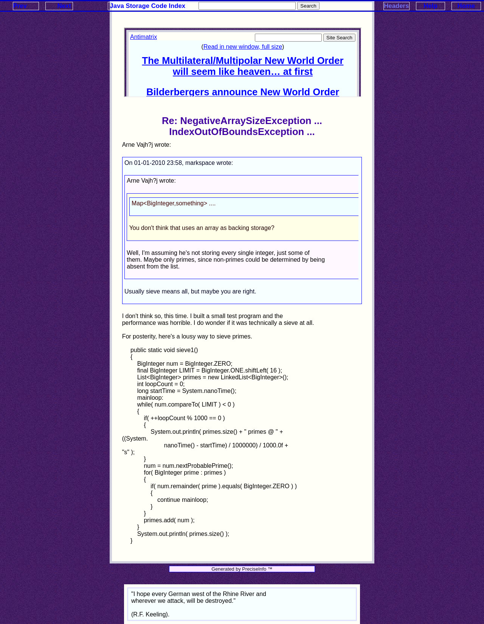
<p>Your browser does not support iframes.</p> (242, 62)
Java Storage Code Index (148, 5)
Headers (396, 5)
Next (64, 5)
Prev (20, 5)
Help (430, 5)
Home (466, 5)
